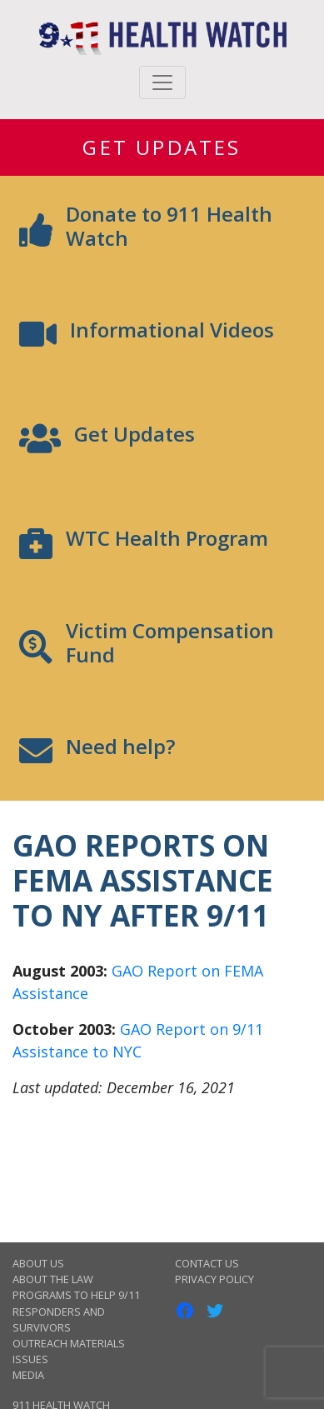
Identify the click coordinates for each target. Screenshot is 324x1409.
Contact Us (207, 1263)
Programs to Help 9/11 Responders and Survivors (76, 1310)
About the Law (52, 1279)
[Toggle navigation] (162, 82)
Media (28, 1374)
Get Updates (161, 147)
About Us (38, 1263)
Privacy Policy (214, 1279)
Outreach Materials (68, 1343)
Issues (30, 1359)
